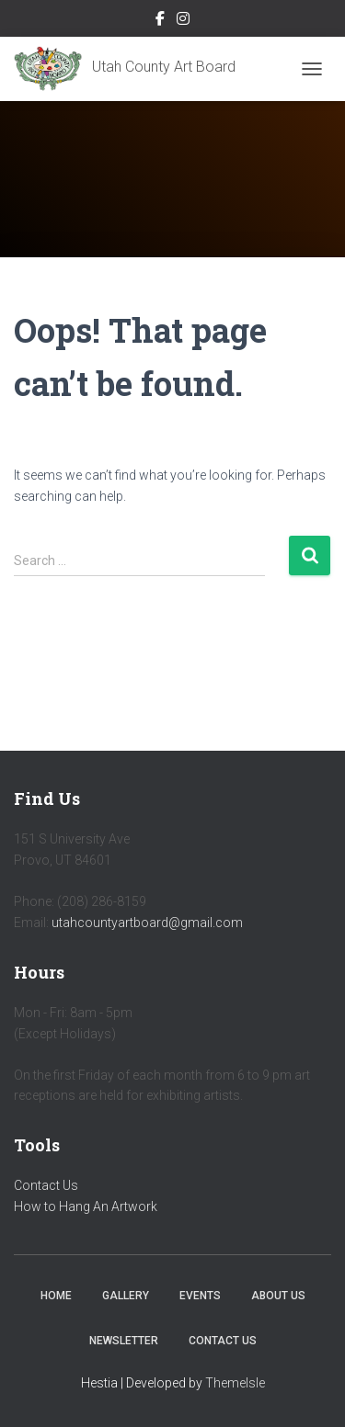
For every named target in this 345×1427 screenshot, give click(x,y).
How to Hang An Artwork (85, 1206)
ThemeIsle (235, 1383)
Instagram (183, 21)
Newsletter (123, 1340)
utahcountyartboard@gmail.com (147, 922)
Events (200, 1295)
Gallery (125, 1295)
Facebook (160, 21)
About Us (278, 1295)
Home (56, 1295)
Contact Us (46, 1185)
